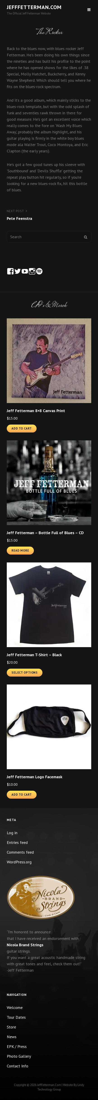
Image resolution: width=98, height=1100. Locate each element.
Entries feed (17, 842)
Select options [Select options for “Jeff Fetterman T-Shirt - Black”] (25, 673)
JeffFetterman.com (34, 7)
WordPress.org (19, 862)
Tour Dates (16, 1017)
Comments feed (20, 852)
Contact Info (17, 1066)
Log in (12, 832)
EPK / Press (17, 1046)
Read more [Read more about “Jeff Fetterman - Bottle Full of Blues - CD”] (20, 550)
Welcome (15, 1007)
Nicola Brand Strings (25, 944)
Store (11, 1027)
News (11, 1036)
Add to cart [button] (22, 428)
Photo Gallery (19, 1056)
